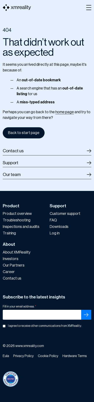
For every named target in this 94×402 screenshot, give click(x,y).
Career (9, 272)
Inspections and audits (21, 227)
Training (9, 233)
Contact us (13, 151)
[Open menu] (88, 7)
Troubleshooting (16, 220)
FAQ (53, 220)
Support (10, 163)
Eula (6, 356)
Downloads (59, 227)
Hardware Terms (74, 356)
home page (64, 112)
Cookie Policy (48, 356)
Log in (55, 233)
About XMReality (16, 252)
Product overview (17, 213)
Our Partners (13, 265)
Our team (12, 174)
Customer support (65, 213)
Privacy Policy (23, 356)
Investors (10, 259)
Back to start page (23, 133)
